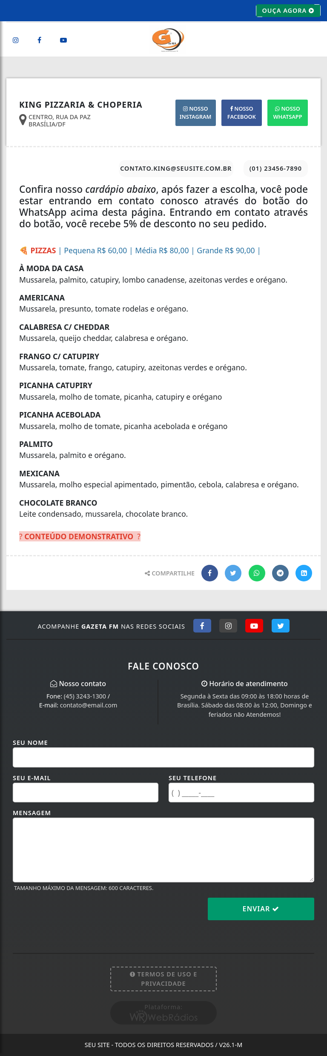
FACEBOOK (241, 112)
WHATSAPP (287, 112)
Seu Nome (30, 742)
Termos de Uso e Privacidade (164, 978)
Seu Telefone (193, 778)
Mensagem (32, 813)
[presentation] (77, 915)
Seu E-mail (32, 778)
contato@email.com (89, 705)
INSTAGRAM (196, 112)
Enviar (261, 908)
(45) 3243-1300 (85, 696)
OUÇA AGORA (288, 10)
